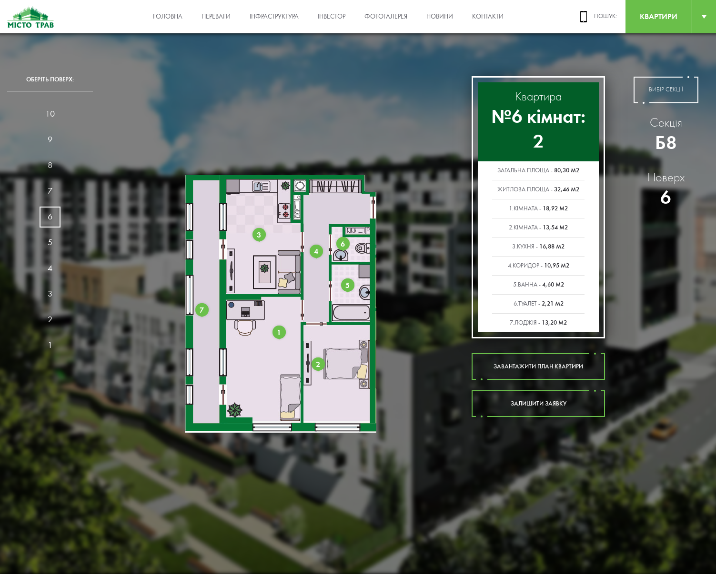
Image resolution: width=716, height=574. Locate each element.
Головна (167, 16)
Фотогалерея (385, 16)
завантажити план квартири (538, 366)
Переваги (216, 16)
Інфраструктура (274, 16)
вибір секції (666, 90)
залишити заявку (538, 403)
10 (50, 114)
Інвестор (331, 16)
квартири (658, 16)
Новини (439, 16)
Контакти (488, 16)
